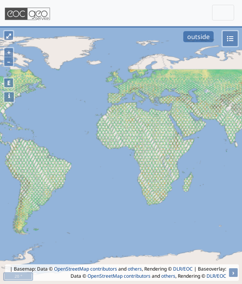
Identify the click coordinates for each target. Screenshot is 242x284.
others (135, 268)
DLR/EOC (183, 268)
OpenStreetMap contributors (85, 268)
